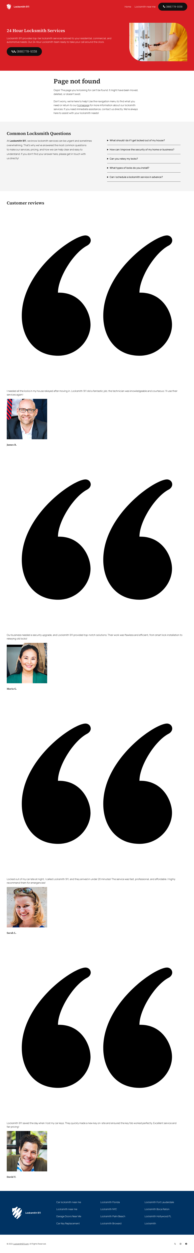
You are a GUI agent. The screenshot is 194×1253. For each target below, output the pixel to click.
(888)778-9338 (172, 6)
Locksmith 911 (21, 6)
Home (128, 6)
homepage (83, 105)
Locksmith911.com (21, 1243)
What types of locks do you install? (129, 167)
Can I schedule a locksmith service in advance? (136, 177)
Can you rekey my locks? (124, 158)
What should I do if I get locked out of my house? (137, 140)
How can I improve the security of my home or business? (142, 149)
